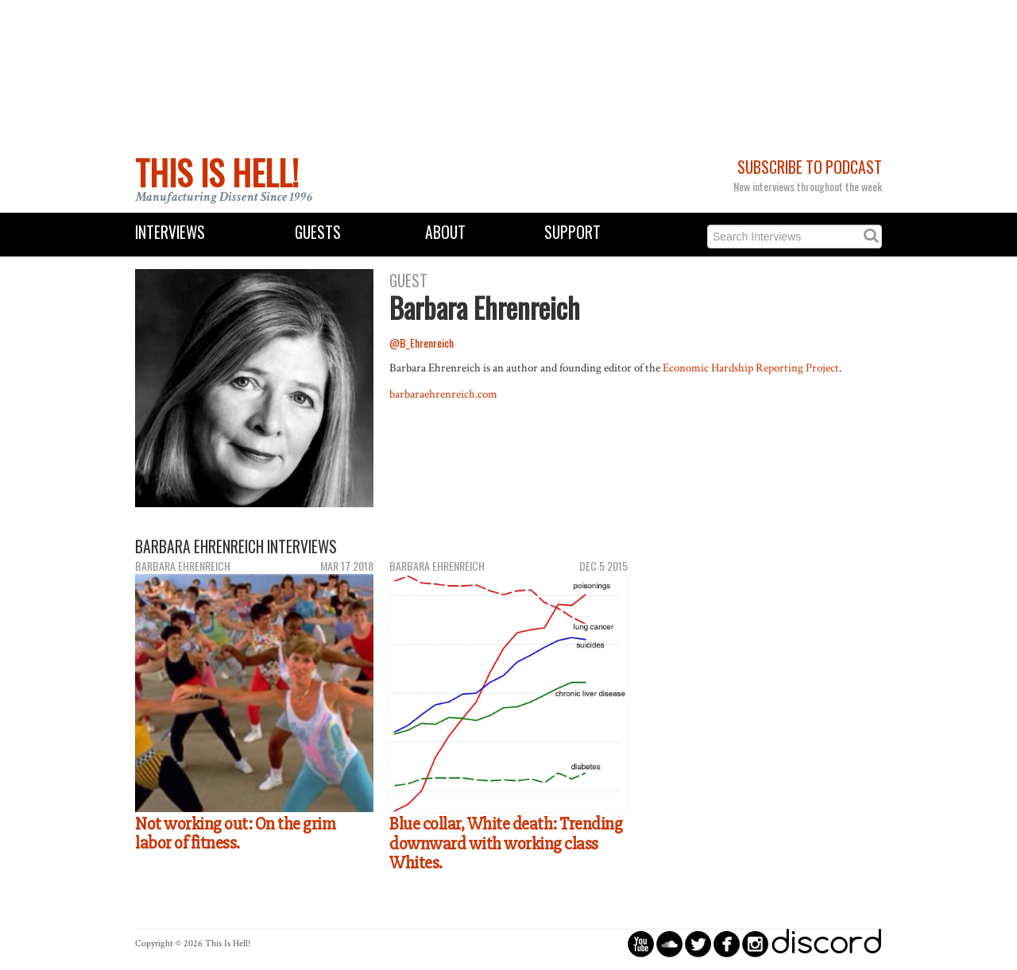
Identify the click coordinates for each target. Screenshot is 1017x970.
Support (572, 232)
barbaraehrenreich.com (443, 394)
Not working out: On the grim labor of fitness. (235, 834)
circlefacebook (726, 943)
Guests (318, 232)
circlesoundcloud (669, 943)
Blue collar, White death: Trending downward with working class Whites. (505, 843)
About (445, 232)
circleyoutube (641, 943)
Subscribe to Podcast (809, 167)
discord (826, 943)
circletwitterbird (698, 943)
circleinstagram (755, 943)
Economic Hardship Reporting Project (751, 367)
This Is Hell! (217, 172)
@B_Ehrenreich (421, 342)
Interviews (170, 232)
